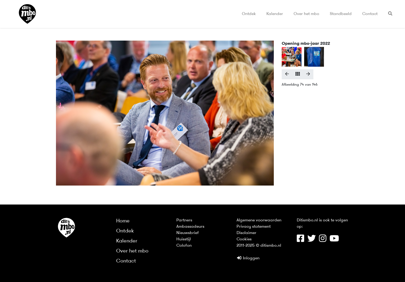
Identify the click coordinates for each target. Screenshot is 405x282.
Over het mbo (306, 14)
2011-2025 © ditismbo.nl (259, 246)
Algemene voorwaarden (259, 220)
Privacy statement (254, 227)
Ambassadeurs (190, 227)
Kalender (274, 14)
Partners (184, 220)
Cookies (244, 239)
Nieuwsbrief (187, 233)
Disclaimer (246, 233)
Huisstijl (183, 239)
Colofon (184, 246)
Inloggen (248, 258)
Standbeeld (341, 14)
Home (123, 221)
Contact (370, 14)
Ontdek (249, 14)
